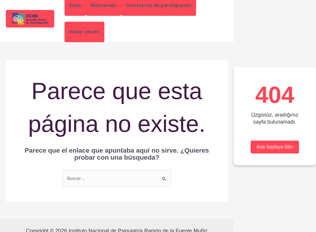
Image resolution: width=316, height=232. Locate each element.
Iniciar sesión (84, 32)
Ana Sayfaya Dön (274, 146)
